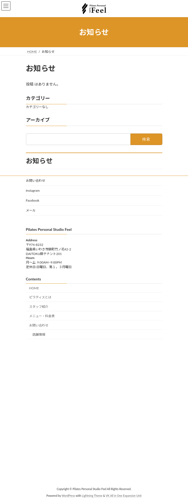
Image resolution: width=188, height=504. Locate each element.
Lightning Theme (92, 495)
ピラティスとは (40, 297)
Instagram (33, 190)
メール (31, 210)
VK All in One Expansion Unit (123, 495)
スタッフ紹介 (38, 307)
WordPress (68, 495)
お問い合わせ (35, 181)
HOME (34, 288)
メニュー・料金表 (42, 316)
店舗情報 (38, 335)
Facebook (32, 200)
